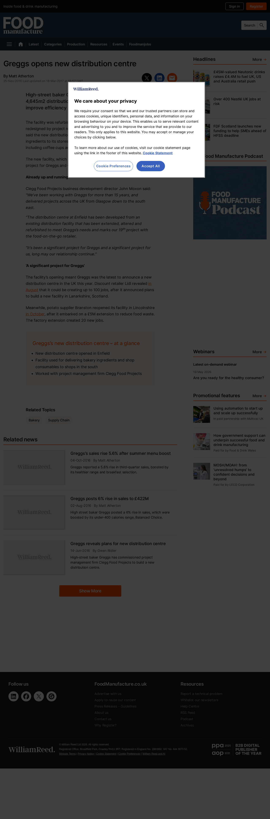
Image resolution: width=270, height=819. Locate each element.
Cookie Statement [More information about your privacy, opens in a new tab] (158, 153)
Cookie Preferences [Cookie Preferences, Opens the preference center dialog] (113, 166)
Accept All (151, 166)
